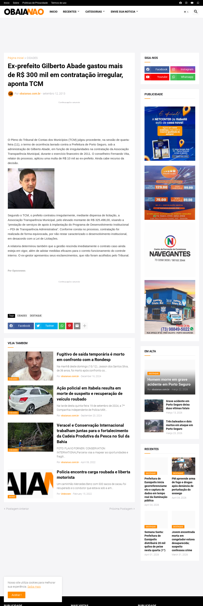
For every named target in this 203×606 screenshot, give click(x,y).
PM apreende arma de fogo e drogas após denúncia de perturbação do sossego (183, 486)
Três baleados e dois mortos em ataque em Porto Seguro (179, 425)
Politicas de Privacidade (35, 3)
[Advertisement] (101, 35)
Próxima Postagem (120, 508)
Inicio (6, 3)
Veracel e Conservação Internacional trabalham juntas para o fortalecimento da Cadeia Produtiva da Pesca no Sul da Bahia (93, 433)
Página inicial (16, 58)
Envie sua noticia (123, 11)
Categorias (93, 11)
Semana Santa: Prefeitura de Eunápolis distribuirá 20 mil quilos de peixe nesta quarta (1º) (155, 541)
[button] (186, 12)
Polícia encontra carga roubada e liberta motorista (93, 475)
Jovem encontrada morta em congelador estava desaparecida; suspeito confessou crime (183, 541)
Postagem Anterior (17, 508)
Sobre (16, 3)
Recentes (70, 11)
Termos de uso (58, 3)
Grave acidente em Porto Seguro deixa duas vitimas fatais (178, 405)
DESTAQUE (36, 315)
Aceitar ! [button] (17, 595)
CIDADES (32, 58)
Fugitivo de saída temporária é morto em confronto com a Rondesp (91, 357)
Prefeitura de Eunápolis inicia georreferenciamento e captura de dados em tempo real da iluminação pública (156, 489)
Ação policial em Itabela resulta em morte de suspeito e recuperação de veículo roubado (89, 393)
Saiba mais (34, 586)
